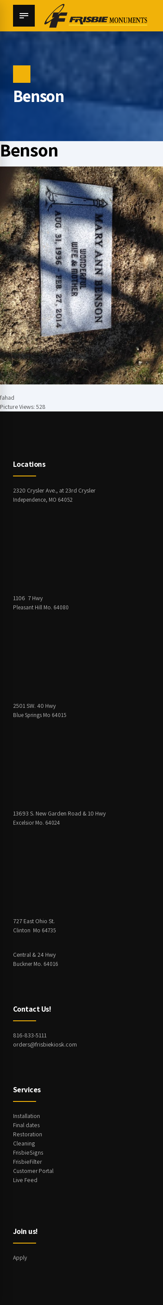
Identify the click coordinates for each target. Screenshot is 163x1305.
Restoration (27, 1134)
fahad (7, 397)
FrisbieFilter (27, 1162)
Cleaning (23, 1143)
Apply (20, 1257)
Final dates (26, 1125)
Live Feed (24, 1180)
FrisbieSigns (28, 1152)
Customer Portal (33, 1171)
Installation (26, 1116)
